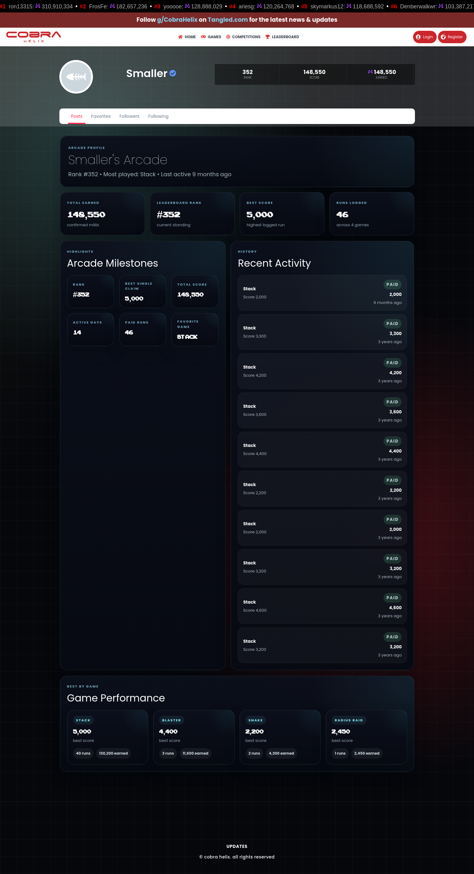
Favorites (101, 116)
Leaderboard (282, 36)
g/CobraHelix (177, 20)
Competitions (243, 36)
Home (187, 36)
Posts (77, 116)
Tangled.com (228, 20)
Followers (129, 116)
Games (211, 36)
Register (452, 36)
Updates (237, 846)
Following (158, 116)
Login (424, 36)
